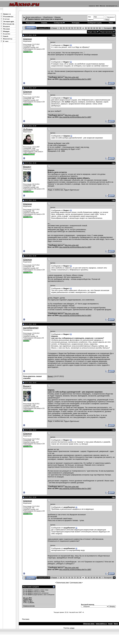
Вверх (116, 623)
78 (77, 28)
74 (66, 28)
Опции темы (92, 32)
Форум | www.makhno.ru (33, 17)
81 (86, 28)
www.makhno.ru (101, 623)
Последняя (108, 28)
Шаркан (27, 39)
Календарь (76, 22)
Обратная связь (88, 623)
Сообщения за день (95, 22)
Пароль (90, 19)
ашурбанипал (31, 327)
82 (88, 28)
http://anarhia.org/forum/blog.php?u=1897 (75, 79)
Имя (89, 17)
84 (94, 28)
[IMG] (25, 601)
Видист (27, 166)
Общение (57, 17)
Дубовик (28, 129)
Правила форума (29, 606)
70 (64, 28)
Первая (54, 28)
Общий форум (48, 17)
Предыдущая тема (62, 582)
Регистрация (30, 22)
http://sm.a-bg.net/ (72, 77)
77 (75, 28)
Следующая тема (76, 582)
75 (69, 28)
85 (97, 28)
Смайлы (26, 599)
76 (72, 28)
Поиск (111, 22)
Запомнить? (110, 17)
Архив (110, 623)
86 (100, 28)
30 (61, 28)
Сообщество (59, 22)
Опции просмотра (106, 32)
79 (80, 28)
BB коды (26, 598)
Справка (44, 22)
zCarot (72, 628)
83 (91, 28)
